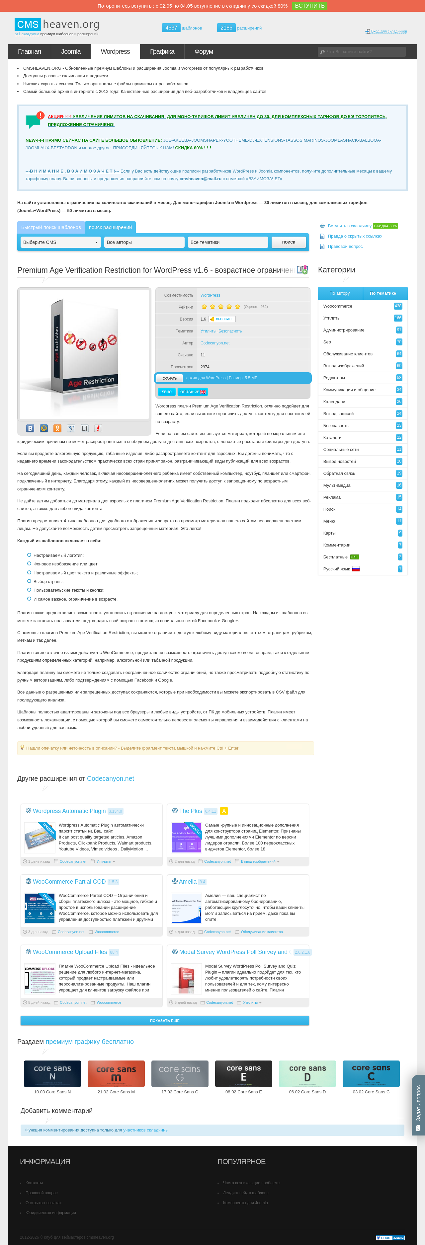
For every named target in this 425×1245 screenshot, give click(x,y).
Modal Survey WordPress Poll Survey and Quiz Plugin (249, 952)
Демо (167, 392)
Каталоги (362, 437)
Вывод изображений (258, 861)
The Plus (190, 811)
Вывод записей (362, 413)
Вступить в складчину (363, 225)
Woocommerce (107, 932)
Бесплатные (362, 556)
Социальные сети (362, 449)
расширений (239, 27)
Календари (362, 401)
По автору (340, 293)
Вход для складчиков (386, 31)
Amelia (188, 881)
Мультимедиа (362, 485)
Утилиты (208, 331)
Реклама (362, 497)
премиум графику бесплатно (90, 1041)
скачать (169, 378)
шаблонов (182, 28)
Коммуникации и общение (362, 389)
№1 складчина (27, 34)
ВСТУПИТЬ (310, 6)
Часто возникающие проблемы (251, 1183)
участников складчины (145, 1130)
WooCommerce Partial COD (69, 881)
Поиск (362, 509)
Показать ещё (165, 1021)
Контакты (34, 1183)
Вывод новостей (362, 461)
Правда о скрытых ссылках (355, 236)
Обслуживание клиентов (262, 932)
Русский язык (362, 568)
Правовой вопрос (345, 246)
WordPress (210, 295)
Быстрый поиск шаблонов (51, 227)
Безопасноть (230, 331)
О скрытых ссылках (44, 1203)
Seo (362, 341)
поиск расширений (110, 227)
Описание (192, 392)
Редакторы (362, 377)
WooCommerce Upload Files (70, 952)
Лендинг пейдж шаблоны (246, 1193)
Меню (362, 521)
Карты (362, 533)
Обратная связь (362, 473)
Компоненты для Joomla (245, 1203)
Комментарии (362, 545)
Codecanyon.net (215, 343)
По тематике (383, 293)
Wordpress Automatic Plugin (69, 811)
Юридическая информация (51, 1212)
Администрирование (362, 330)
